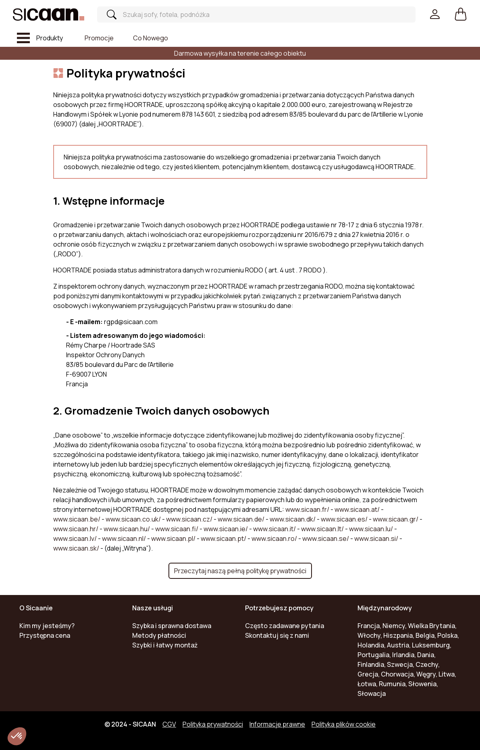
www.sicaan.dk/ (293, 519)
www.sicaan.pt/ (224, 538)
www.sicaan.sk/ (76, 548)
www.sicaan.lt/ (323, 528)
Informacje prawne (277, 724)
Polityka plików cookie (344, 724)
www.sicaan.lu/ (371, 528)
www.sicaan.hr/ (76, 528)
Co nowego (150, 38)
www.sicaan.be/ (77, 519)
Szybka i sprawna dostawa (171, 625)
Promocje (99, 38)
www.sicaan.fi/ (177, 528)
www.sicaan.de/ (242, 519)
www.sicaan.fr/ (307, 509)
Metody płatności (159, 635)
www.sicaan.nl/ (124, 538)
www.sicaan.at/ (358, 509)
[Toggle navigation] (40, 38)
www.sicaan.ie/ (226, 528)
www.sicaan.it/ (275, 528)
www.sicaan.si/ (376, 538)
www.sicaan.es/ (345, 519)
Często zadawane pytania (284, 625)
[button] (460, 14)
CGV (169, 724)
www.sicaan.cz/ (190, 519)
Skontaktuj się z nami (277, 635)
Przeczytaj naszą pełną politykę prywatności (240, 570)
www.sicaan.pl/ (174, 538)
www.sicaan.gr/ (396, 519)
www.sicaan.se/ (326, 538)
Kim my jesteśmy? (47, 625)
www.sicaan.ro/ (274, 538)
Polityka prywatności (213, 724)
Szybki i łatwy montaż (165, 645)
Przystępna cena (44, 635)
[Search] (250, 14)
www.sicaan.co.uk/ (134, 519)
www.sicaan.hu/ (127, 528)
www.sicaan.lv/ (75, 538)
